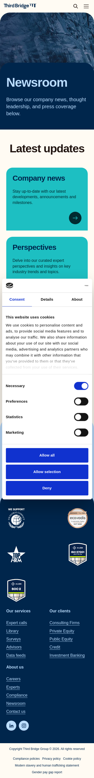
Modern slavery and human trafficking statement (47, 765)
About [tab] (76, 299)
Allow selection (47, 472)
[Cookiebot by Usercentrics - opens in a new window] (67, 285)
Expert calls (16, 623)
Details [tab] (47, 299)
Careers (13, 679)
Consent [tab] (17, 299)
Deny (47, 488)
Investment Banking (67, 655)
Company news (39, 178)
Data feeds (16, 655)
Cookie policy (72, 758)
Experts (13, 687)
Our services (18, 611)
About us (15, 667)
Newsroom (15, 703)
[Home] (20, 6)
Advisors (14, 647)
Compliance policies (26, 758)
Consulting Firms (65, 623)
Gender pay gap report (47, 772)
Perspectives (34, 247)
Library (12, 631)
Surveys (13, 639)
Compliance (16, 695)
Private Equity (62, 631)
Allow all (47, 455)
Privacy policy (51, 758)
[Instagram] (24, 726)
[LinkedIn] (11, 726)
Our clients (60, 611)
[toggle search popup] (77, 6)
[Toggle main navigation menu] (86, 6)
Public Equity (61, 639)
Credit (55, 647)
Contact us (15, 711)
